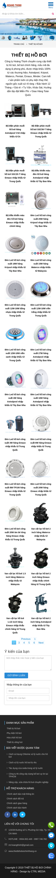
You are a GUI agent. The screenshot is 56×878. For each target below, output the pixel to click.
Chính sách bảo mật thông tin (20, 794)
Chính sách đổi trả (15, 798)
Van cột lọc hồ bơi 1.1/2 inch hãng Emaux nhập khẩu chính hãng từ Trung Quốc (15, 625)
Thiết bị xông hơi (14, 742)
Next (41, 642)
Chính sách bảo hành (17, 808)
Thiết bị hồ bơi (35, 44)
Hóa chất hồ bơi (14, 737)
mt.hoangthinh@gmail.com (21, 845)
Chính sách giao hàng (17, 803)
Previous (25, 639)
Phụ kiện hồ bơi (14, 733)
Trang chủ (19, 44)
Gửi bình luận (16, 675)
